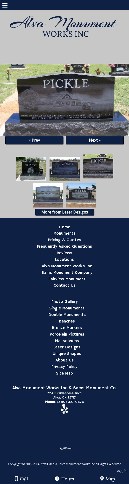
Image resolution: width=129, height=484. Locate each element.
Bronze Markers (67, 327)
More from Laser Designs (64, 212)
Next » (94, 140)
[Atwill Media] (68, 458)
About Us (65, 360)
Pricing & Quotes (64, 240)
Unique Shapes (67, 353)
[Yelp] (64, 411)
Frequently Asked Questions (64, 246)
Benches (67, 321)
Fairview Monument (67, 279)
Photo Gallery (64, 301)
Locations (64, 259)
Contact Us (65, 285)
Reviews (64, 253)
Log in (122, 471)
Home (64, 227)
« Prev (34, 140)
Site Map (64, 373)
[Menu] (4, 6)
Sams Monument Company (67, 272)
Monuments (64, 233)
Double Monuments (67, 314)
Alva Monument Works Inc (67, 266)
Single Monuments (67, 308)
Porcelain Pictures (67, 334)
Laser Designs (66, 347)
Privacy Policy (64, 366)
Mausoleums (67, 341)
